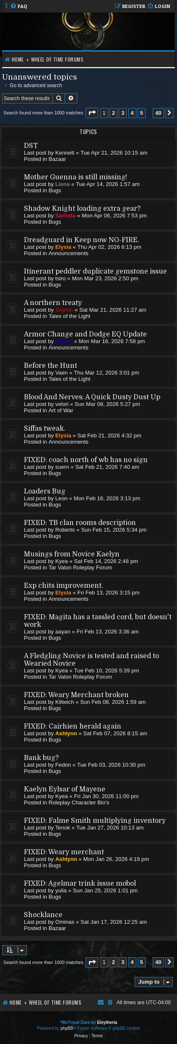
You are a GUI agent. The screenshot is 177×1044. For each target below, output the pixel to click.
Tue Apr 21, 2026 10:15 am (114, 153)
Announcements (68, 253)
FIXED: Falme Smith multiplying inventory (95, 820)
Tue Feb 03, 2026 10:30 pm (111, 765)
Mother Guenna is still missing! (75, 177)
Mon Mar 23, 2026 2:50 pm (105, 278)
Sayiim (64, 310)
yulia (61, 890)
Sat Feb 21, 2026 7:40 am (107, 467)
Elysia (63, 247)
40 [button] (158, 113)
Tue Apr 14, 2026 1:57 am (108, 184)
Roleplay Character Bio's (79, 802)
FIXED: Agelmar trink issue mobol (80, 883)
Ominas (64, 922)
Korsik (64, 341)
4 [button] (132, 113)
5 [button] (141, 113)
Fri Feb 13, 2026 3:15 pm (109, 592)
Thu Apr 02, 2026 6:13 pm (110, 247)
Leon (61, 498)
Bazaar (57, 159)
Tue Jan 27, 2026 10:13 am (110, 827)
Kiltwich (64, 702)
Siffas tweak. (44, 428)
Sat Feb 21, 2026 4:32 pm (110, 435)
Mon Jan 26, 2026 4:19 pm (116, 859)
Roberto (65, 530)
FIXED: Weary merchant (64, 852)
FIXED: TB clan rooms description (80, 523)
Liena (62, 184)
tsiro (60, 278)
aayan (62, 631)
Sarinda (65, 215)
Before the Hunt (50, 366)
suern (62, 467)
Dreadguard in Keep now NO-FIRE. (81, 240)
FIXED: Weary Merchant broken (76, 695)
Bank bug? (41, 758)
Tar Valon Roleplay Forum (80, 567)
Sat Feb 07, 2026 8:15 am (115, 733)
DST (31, 146)
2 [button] (113, 113)
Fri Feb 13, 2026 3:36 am (107, 631)
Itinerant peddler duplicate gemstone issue (95, 271)
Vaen (61, 373)
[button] (92, 113)
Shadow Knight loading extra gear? (82, 208)
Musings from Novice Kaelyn (72, 554)
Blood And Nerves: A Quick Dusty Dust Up (92, 397)
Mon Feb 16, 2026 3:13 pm (107, 498)
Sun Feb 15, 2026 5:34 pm (113, 530)
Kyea (61, 561)
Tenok (62, 827)
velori (62, 404)
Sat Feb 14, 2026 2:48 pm (106, 561)
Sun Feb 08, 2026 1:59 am (113, 702)
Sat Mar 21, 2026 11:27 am (112, 310)
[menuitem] (18, 6)
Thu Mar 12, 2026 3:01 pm (106, 373)
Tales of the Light (70, 316)
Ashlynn (66, 733)
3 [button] (122, 113)
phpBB (66, 1028)
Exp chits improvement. (63, 585)
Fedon (63, 765)
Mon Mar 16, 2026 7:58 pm (112, 341)
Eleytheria (107, 1022)
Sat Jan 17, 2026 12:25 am (114, 922)
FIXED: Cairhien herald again (72, 726)
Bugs (55, 190)
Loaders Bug (44, 491)
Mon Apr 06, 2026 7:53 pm (114, 215)
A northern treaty (53, 303)
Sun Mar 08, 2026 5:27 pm (107, 404)
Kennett (64, 153)
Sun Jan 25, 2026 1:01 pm (105, 890)
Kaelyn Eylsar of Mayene (64, 789)
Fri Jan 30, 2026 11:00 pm (106, 796)
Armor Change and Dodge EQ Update (85, 334)
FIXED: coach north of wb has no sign (86, 460)
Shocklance (43, 915)
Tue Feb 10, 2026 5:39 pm (106, 670)
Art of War (61, 410)
